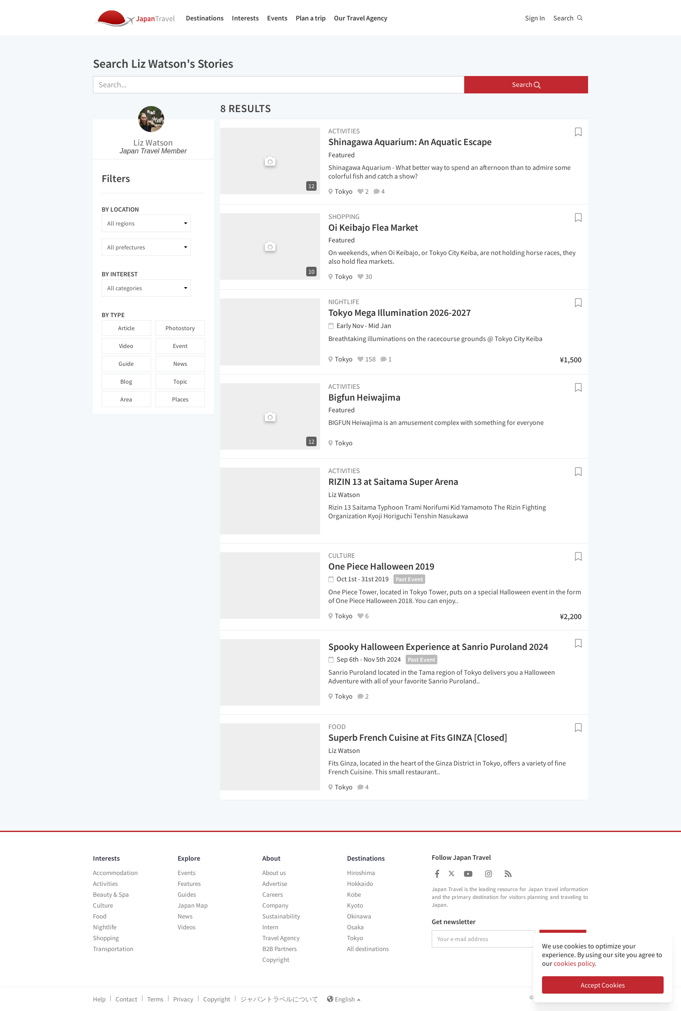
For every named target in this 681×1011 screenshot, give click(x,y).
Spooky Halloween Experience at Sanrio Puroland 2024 (438, 646)
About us (274, 872)
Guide (126, 364)
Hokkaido (360, 883)
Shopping (106, 938)
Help (99, 999)
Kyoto (355, 905)
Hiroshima (361, 872)
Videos (186, 927)
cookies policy (574, 963)
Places (180, 399)
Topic (180, 381)
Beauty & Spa (111, 894)
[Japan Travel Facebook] (437, 874)
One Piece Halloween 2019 (381, 566)
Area (126, 399)
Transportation (113, 949)
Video (126, 346)
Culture (103, 905)
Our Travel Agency (360, 17)
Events (277, 17)
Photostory (180, 328)
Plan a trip (311, 17)
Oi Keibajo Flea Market (373, 227)
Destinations (205, 17)
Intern (270, 927)
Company (275, 905)
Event (180, 346)
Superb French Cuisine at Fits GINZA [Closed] (417, 737)
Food (99, 916)
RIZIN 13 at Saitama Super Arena (393, 481)
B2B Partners (279, 949)
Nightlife (104, 927)
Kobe (354, 894)
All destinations (368, 949)
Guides (187, 894)
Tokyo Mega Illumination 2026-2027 (399, 312)
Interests (245, 17)
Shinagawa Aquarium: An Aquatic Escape (410, 142)
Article (126, 328)
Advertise (274, 883)
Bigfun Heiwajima (364, 397)
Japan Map (193, 905)
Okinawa (359, 916)
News (180, 364)
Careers (272, 894)
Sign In (535, 17)
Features (189, 883)
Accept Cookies (603, 985)
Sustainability (281, 916)
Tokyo (355, 938)
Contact (126, 999)
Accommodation (115, 872)
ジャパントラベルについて (279, 999)
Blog (126, 381)
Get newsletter (454, 922)
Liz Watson (153, 142)
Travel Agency (281, 938)
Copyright (275, 959)
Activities (105, 883)
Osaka (355, 927)
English (343, 999)
